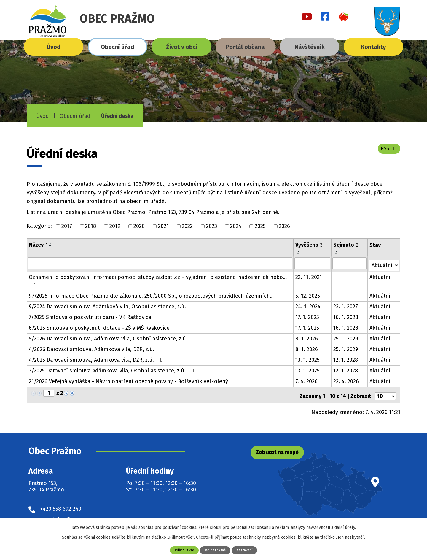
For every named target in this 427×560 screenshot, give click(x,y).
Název (38, 245)
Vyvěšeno (309, 245)
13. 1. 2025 (308, 357)
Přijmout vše (181, 550)
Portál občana (245, 46)
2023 (211, 226)
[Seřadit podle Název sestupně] (50, 246)
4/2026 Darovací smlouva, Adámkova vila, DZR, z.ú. (91, 347)
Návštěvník (309, 46)
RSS (387, 152)
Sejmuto (346, 245)
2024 (235, 226)
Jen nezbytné (215, 550)
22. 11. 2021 (309, 275)
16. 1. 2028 (346, 315)
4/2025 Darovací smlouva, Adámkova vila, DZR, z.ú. (97, 357)
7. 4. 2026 (307, 379)
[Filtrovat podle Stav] (384, 262)
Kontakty (373, 46)
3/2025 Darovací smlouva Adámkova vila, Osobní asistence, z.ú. (113, 368)
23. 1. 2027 (346, 304)
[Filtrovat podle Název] (160, 263)
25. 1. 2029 (346, 336)
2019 (114, 226)
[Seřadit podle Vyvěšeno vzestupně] (299, 251)
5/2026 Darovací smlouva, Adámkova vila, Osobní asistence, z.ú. (108, 336)
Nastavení (248, 550)
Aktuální (380, 275)
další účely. (345, 526)
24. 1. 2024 (308, 304)
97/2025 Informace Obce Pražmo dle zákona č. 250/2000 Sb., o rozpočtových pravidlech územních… (151, 293)
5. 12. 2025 (308, 293)
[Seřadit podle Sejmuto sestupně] (337, 254)
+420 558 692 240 (60, 504)
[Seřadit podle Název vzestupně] (50, 243)
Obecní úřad (117, 46)
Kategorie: (39, 226)
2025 (260, 226)
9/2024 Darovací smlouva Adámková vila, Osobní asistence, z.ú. (107, 304)
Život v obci (181, 46)
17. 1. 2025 (308, 315)
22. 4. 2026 (346, 379)
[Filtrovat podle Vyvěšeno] (313, 263)
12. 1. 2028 (346, 357)
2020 (139, 226)
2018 (90, 226)
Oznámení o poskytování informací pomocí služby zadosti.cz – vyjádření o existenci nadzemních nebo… (158, 278)
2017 (66, 226)
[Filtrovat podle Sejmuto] (350, 263)
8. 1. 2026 (307, 336)
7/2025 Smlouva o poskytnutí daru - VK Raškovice (90, 315)
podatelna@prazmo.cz (68, 514)
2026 (284, 226)
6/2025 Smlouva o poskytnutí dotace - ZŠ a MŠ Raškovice (99, 325)
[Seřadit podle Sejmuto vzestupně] (337, 251)
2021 (163, 226)
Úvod (53, 46)
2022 (187, 226)
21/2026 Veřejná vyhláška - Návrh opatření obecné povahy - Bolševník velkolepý (128, 379)
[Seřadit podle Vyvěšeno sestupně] (299, 254)
